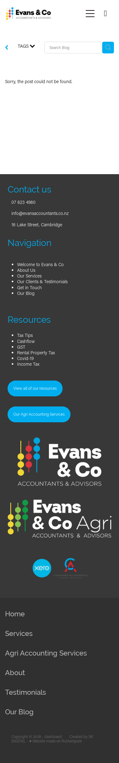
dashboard (53, 736)
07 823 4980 (23, 202)
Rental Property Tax (36, 353)
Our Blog (26, 293)
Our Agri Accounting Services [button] (39, 414)
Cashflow (26, 341)
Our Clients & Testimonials (42, 281)
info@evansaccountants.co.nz (40, 213)
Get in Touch (29, 287)
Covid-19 (25, 358)
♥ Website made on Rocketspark (55, 741)
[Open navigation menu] (90, 13)
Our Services (29, 276)
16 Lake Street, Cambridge (36, 225)
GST (21, 347)
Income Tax (28, 364)
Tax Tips (25, 335)
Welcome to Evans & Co (40, 264)
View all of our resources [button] (35, 388)
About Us (26, 270)
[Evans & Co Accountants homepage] (44, 13)
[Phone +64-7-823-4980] (105, 13)
